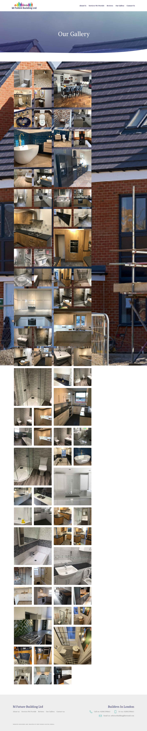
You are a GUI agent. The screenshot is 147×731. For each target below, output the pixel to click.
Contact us (131, 6)
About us (82, 6)
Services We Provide (96, 6)
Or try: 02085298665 (124, 711)
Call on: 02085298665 (99, 711)
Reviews (110, 6)
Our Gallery (120, 6)
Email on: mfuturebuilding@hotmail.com (116, 715)
